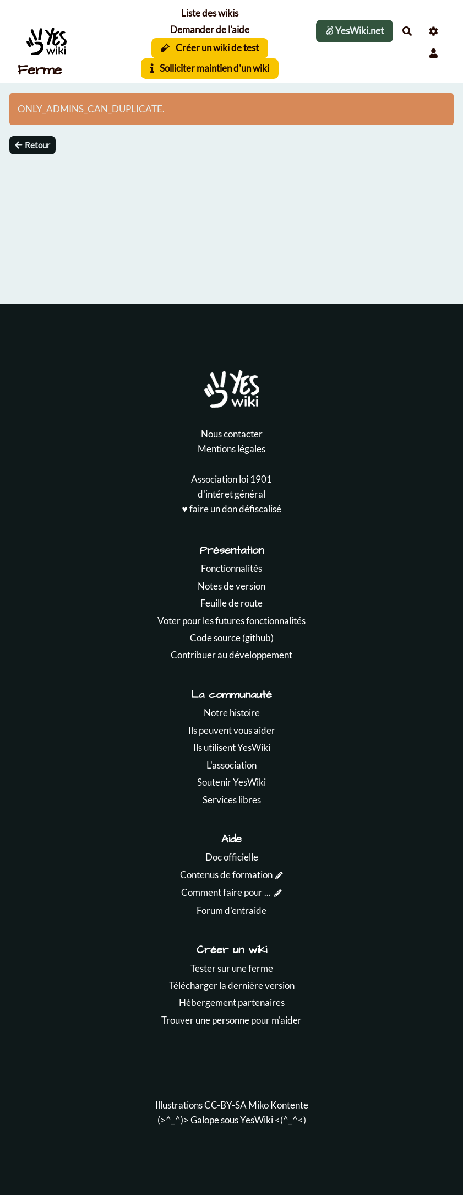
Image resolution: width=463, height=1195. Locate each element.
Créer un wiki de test (210, 47)
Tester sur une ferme (231, 968)
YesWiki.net (354, 30)
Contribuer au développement (231, 655)
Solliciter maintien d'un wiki (210, 68)
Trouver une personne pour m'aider (231, 1020)
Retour (32, 145)
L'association (231, 765)
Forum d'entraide (231, 910)
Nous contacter (232, 434)
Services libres (232, 799)
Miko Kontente (278, 1105)
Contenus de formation (226, 874)
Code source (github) (232, 638)
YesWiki (256, 1120)
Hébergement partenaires (232, 1002)
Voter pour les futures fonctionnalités (231, 620)
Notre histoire (232, 712)
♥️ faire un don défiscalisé (231, 509)
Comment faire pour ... (226, 892)
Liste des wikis (209, 13)
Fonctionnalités (231, 568)
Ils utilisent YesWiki (231, 747)
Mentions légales (231, 449)
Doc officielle (231, 857)
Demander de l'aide (209, 29)
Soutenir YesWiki (231, 782)
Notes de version (231, 586)
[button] (433, 53)
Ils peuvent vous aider (231, 730)
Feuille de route (231, 603)
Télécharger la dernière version (232, 985)
